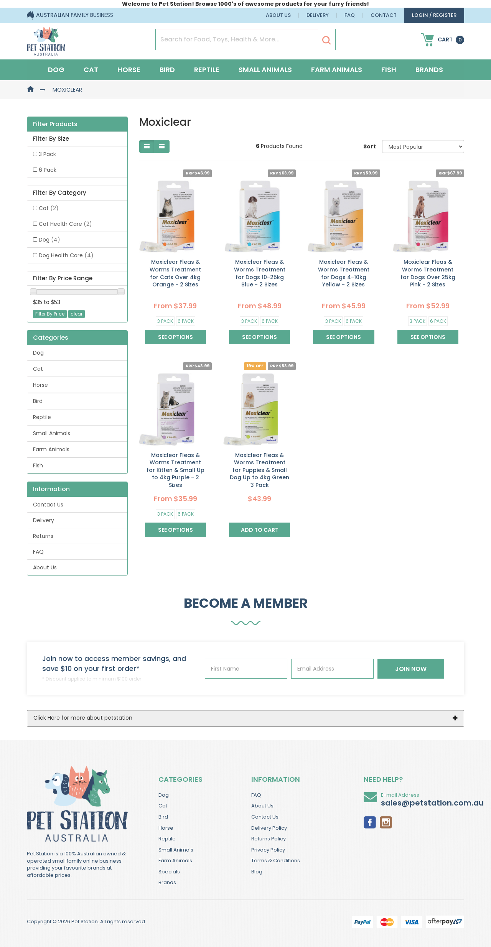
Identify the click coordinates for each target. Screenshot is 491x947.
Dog (56, 69)
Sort (369, 146)
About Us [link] (45, 567)
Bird (167, 69)
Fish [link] (38, 465)
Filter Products (55, 124)
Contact (384, 15)
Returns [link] (43, 536)
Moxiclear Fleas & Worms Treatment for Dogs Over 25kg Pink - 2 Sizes (427, 273)
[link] (370, 822)
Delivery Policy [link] (269, 828)
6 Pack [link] (47, 170)
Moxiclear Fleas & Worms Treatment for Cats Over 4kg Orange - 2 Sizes (175, 273)
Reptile (206, 69)
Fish (388, 69)
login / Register (434, 15)
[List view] (162, 146)
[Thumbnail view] (147, 146)
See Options (175, 337)
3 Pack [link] (47, 154)
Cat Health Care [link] (65, 224)
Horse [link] (40, 385)
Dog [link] (49, 239)
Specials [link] (169, 871)
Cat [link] (49, 208)
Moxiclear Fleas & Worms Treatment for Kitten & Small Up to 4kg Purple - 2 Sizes (175, 470)
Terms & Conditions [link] (275, 860)
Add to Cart (259, 530)
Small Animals (265, 69)
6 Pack (186, 321)
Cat (91, 69)
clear (76, 314)
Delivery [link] (43, 520)
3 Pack (165, 321)
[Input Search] (237, 39)
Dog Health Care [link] (66, 255)
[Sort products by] (423, 146)
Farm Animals (336, 69)
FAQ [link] (38, 552)
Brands (429, 69)
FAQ (349, 15)
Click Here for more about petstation (82, 718)
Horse (128, 69)
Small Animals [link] (51, 433)
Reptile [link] (42, 417)
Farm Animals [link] (51, 449)
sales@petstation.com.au (432, 802)
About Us (278, 15)
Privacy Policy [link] (268, 849)
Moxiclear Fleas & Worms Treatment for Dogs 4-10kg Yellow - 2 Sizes (343, 273)
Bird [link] (38, 401)
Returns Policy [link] (268, 838)
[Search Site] (326, 40)
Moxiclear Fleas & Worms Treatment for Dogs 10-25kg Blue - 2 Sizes (259, 273)
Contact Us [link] (48, 504)
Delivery (317, 15)
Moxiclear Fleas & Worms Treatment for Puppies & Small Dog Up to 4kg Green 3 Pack (259, 470)
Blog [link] (256, 871)
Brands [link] (167, 882)
